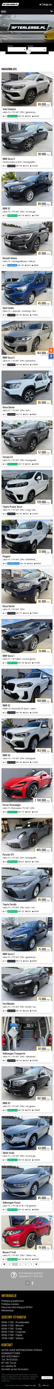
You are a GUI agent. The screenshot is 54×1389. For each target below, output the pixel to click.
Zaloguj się (45, 4)
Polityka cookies (10, 1304)
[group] (27, 29)
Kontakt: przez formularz (15, 1369)
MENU (3, 11)
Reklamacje (7, 1310)
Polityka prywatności (12, 1300)
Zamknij (47, 1378)
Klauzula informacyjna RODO (17, 1307)
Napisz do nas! (20, 1385)
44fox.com (43, 1385)
